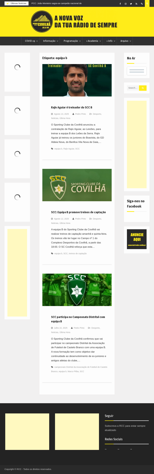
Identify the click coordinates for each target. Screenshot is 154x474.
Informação (49, 40)
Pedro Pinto (80, 114)
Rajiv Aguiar (68, 149)
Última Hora (65, 118)
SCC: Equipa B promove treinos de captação (78, 212)
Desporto (97, 114)
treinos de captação (78, 253)
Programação (71, 40)
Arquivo (124, 40)
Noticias (54, 118)
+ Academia (92, 40)
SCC (77, 149)
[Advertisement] (137, 144)
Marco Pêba (73, 371)
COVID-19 (30, 40)
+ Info (109, 40)
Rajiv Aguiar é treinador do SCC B (71, 107)
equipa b (58, 149)
